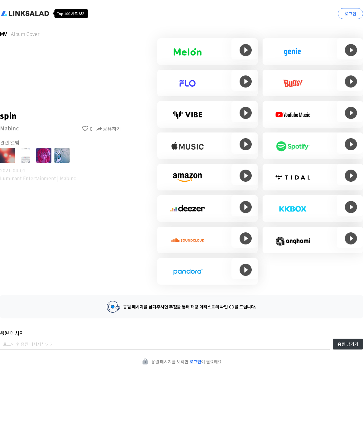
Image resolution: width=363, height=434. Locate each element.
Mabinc (9, 128)
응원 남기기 (348, 344)
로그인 (350, 14)
